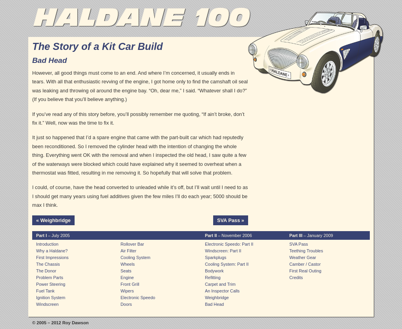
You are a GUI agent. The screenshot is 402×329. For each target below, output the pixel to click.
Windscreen (47, 304)
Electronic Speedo (138, 297)
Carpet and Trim (220, 284)
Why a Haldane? (52, 250)
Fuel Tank (45, 291)
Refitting (213, 277)
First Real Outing (305, 270)
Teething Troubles (306, 250)
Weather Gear (302, 257)
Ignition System (50, 297)
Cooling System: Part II (227, 264)
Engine (127, 277)
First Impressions (52, 257)
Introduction (47, 244)
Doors (126, 304)
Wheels (128, 264)
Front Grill (130, 284)
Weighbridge (217, 297)
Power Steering (50, 284)
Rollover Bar (132, 244)
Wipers (127, 291)
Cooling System (135, 257)
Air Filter (128, 250)
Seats (126, 270)
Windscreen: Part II (223, 250)
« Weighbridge (53, 220)
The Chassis (48, 264)
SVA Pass (298, 244)
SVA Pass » (230, 220)
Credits (296, 277)
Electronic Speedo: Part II (229, 244)
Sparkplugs (215, 257)
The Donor (46, 270)
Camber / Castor (305, 264)
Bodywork (214, 270)
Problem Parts (49, 277)
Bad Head (214, 304)
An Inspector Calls (222, 291)
